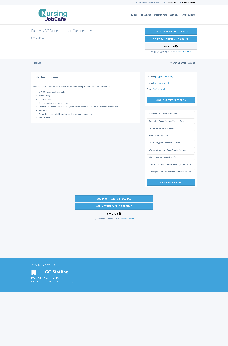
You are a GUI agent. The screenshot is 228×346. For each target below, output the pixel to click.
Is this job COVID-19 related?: (162, 171)
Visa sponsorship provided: (161, 157)
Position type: (155, 142)
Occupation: (154, 113)
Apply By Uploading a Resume (170, 39)
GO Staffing (56, 271)
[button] (37, 63)
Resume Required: (157, 135)
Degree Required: (156, 128)
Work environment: (157, 150)
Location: (153, 164)
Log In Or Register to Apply (171, 31)
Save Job (171, 46)
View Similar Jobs (171, 182)
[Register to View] (164, 76)
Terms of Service (183, 51)
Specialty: (153, 121)
